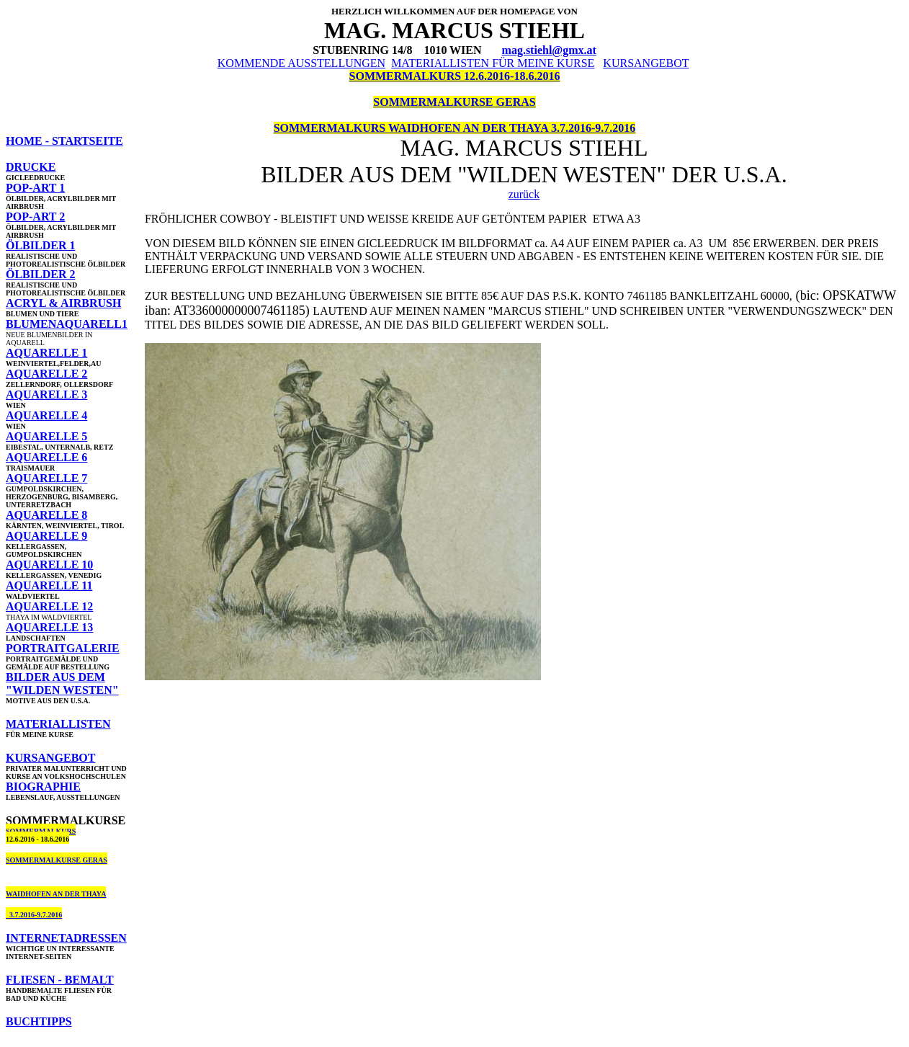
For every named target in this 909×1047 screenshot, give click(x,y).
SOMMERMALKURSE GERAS (454, 102)
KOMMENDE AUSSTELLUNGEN (301, 63)
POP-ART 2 (35, 216)
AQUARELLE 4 (46, 415)
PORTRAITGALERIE (63, 648)
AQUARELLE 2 (46, 373)
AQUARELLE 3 (46, 394)
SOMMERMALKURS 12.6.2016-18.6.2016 (454, 76)
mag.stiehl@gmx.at (549, 50)
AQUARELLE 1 (46, 353)
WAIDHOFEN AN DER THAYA (56, 894)
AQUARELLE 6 (46, 457)
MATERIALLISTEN (58, 724)
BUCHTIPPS (39, 1021)
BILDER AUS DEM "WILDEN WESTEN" (62, 683)
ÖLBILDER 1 (40, 245)
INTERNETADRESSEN (66, 938)
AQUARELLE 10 (49, 564)
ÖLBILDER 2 (40, 274)
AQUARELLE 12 (49, 606)
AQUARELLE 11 (49, 585)
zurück (524, 194)
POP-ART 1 (35, 188)
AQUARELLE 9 (46, 536)
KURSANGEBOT (646, 63)
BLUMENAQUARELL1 (66, 324)
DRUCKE (30, 167)
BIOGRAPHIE (43, 786)
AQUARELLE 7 (46, 478)
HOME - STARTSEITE (64, 141)
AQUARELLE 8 (46, 515)
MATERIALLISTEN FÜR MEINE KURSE (492, 63)
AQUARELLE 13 (49, 627)
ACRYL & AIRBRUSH (63, 303)
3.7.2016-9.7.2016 (34, 915)
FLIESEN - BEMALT (60, 980)
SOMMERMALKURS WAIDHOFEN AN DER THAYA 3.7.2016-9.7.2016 (455, 128)
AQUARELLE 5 (46, 436)
